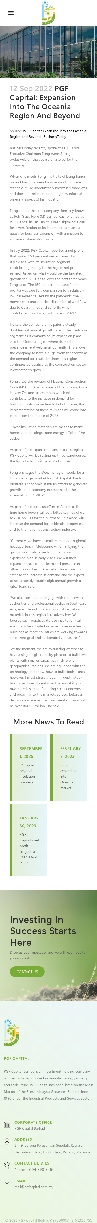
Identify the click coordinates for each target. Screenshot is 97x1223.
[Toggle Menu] (11, 13)
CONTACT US (27, 971)
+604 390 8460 (40, 1169)
